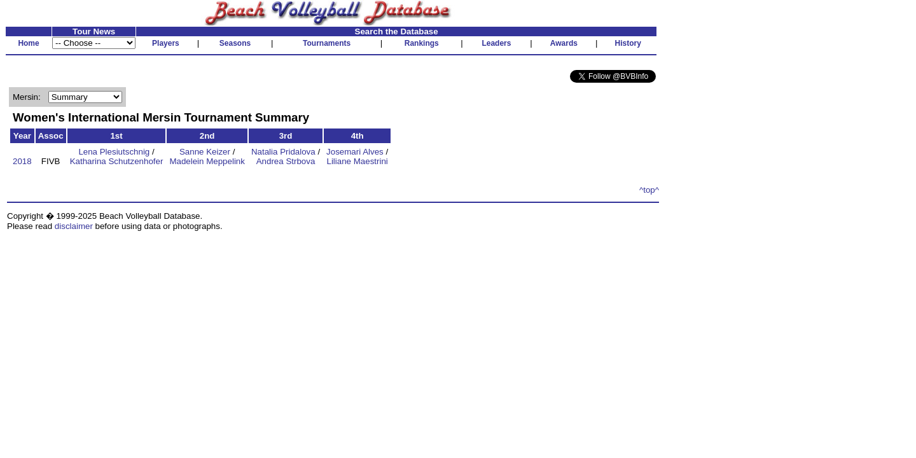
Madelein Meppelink (207, 161)
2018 (22, 161)
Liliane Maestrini (356, 161)
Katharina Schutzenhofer (116, 161)
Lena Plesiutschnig (113, 151)
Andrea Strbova (286, 161)
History (628, 43)
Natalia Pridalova (283, 151)
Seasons (235, 43)
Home (28, 43)
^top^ (649, 190)
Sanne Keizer (204, 151)
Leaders (496, 43)
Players (165, 43)
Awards (564, 43)
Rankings (422, 43)
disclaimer (74, 226)
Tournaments (326, 43)
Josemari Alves (355, 151)
